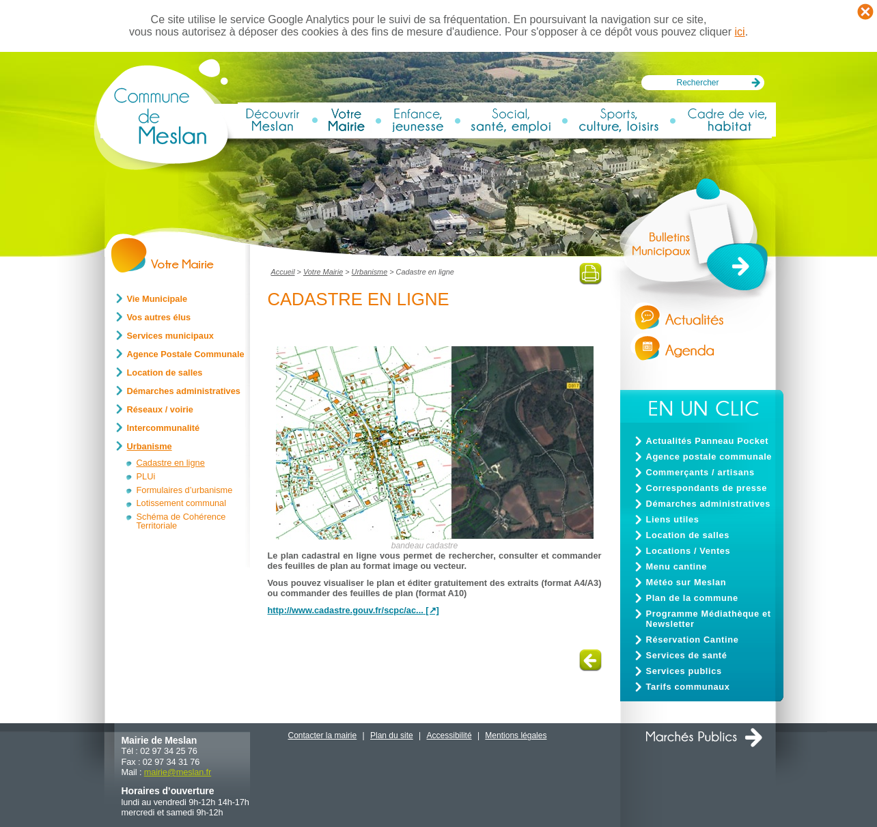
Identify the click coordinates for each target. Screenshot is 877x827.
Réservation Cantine (692, 639)
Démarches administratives (708, 504)
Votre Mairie (323, 272)
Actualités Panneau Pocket (707, 441)
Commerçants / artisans (700, 472)
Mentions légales (515, 735)
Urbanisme (370, 272)
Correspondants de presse (707, 488)
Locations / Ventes (688, 551)
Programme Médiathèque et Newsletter (708, 618)
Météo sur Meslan (686, 582)
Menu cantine (676, 566)
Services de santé (686, 655)
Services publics (684, 671)
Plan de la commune (692, 598)
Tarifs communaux (688, 687)
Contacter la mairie (322, 735)
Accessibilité (449, 735)
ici (740, 32)
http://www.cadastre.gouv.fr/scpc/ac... (345, 610)
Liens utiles (672, 519)
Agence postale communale (709, 456)
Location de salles (687, 535)
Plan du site (391, 735)
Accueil (283, 272)
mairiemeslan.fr (177, 772)
